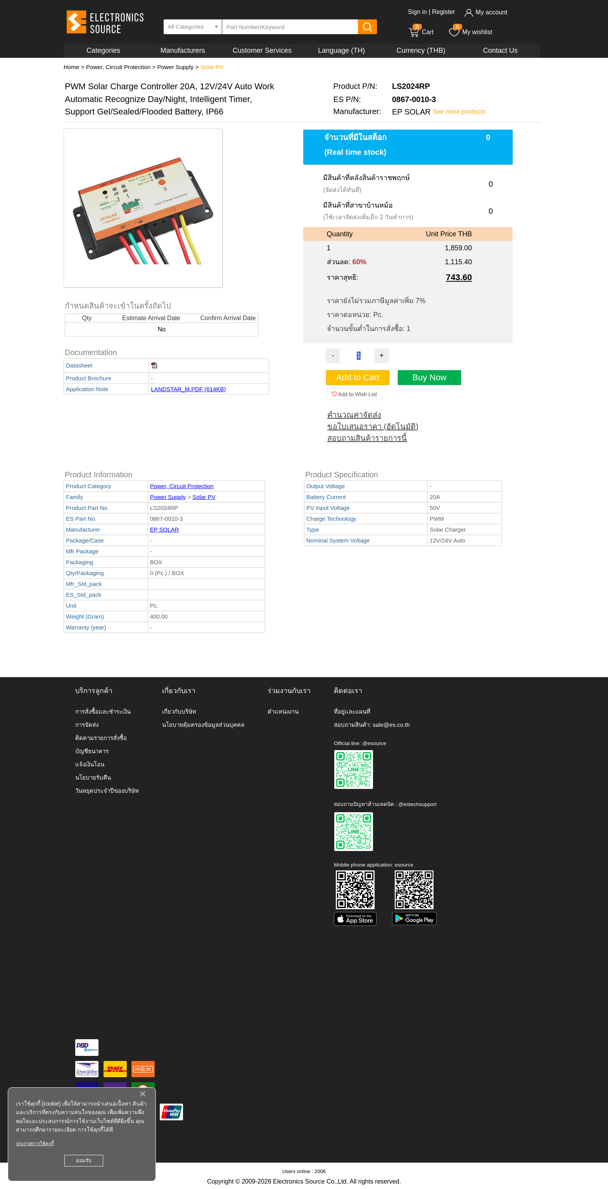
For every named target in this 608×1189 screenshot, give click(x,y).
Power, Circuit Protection (118, 67)
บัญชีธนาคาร (92, 751)
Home (71, 67)
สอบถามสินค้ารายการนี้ (367, 438)
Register (443, 12)
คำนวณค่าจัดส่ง (354, 415)
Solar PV (211, 67)
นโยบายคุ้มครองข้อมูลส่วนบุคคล (203, 724)
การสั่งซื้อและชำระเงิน (103, 711)
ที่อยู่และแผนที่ (352, 711)
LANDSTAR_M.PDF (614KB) (188, 389)
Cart (421, 32)
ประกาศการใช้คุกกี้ (35, 1143)
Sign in (417, 12)
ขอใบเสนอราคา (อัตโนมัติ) (372, 426)
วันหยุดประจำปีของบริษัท (107, 790)
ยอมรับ (84, 1160)
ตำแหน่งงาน (283, 711)
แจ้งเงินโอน (89, 764)
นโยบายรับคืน (93, 777)
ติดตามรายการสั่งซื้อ (101, 738)
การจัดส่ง (86, 724)
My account (486, 12)
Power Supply (175, 67)
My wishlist (470, 32)
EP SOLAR (164, 529)
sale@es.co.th (391, 724)
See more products (459, 111)
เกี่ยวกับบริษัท (179, 711)
